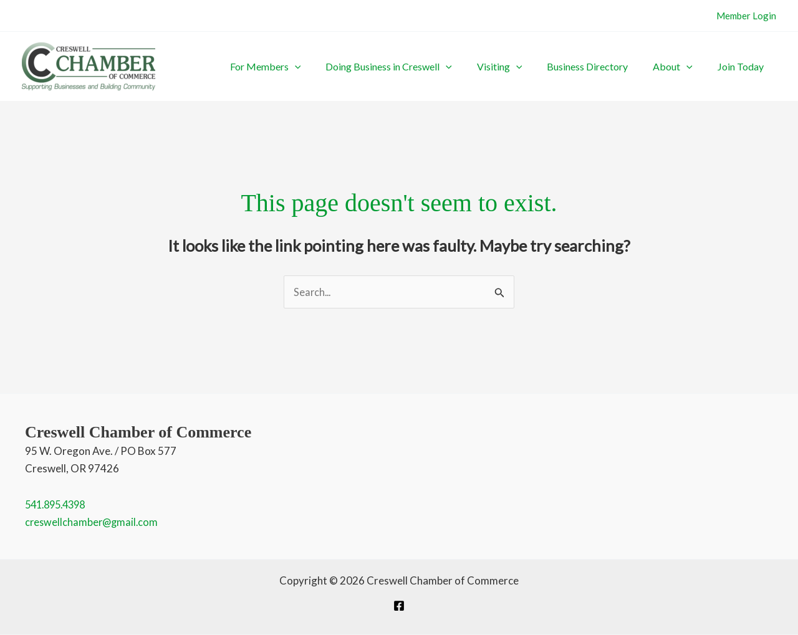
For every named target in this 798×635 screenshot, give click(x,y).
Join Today (747, 66)
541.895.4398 (58, 505)
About (691, 66)
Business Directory (618, 66)
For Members (334, 66)
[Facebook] (399, 606)
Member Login (746, 15)
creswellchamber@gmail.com (93, 522)
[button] (363, 66)
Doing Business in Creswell (445, 66)
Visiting (543, 66)
